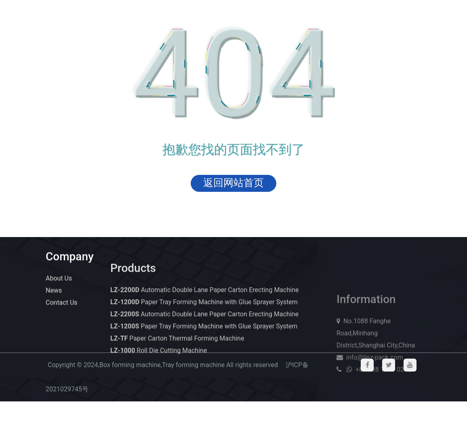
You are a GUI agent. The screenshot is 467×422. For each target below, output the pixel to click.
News (54, 291)
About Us (59, 279)
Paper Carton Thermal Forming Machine (177, 345)
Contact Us (62, 303)
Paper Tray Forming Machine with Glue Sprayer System (204, 308)
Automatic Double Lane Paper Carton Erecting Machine (204, 296)
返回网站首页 (233, 183)
